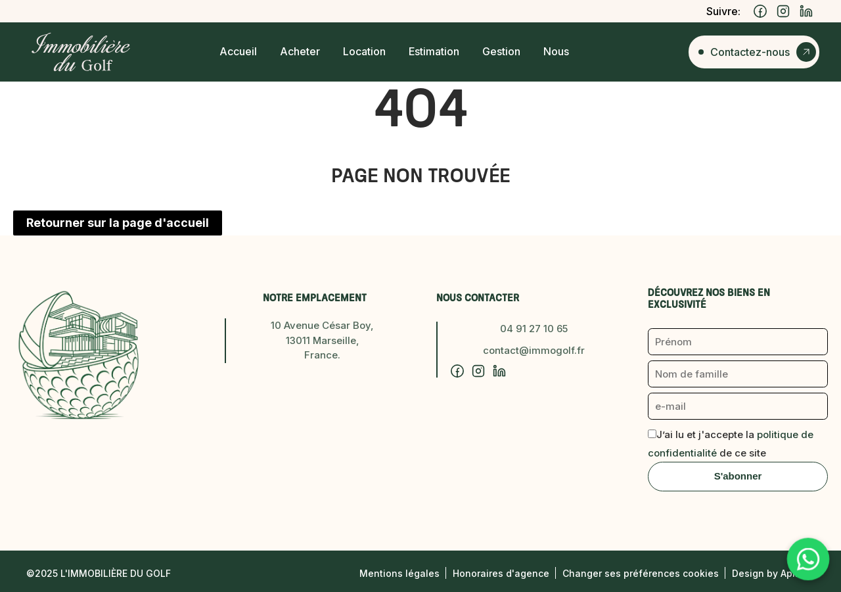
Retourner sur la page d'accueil (117, 223)
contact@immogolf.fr (534, 350)
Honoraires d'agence (501, 573)
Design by (773, 573)
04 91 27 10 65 (534, 328)
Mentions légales (399, 573)
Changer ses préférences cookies (640, 573)
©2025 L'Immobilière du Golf (98, 573)
